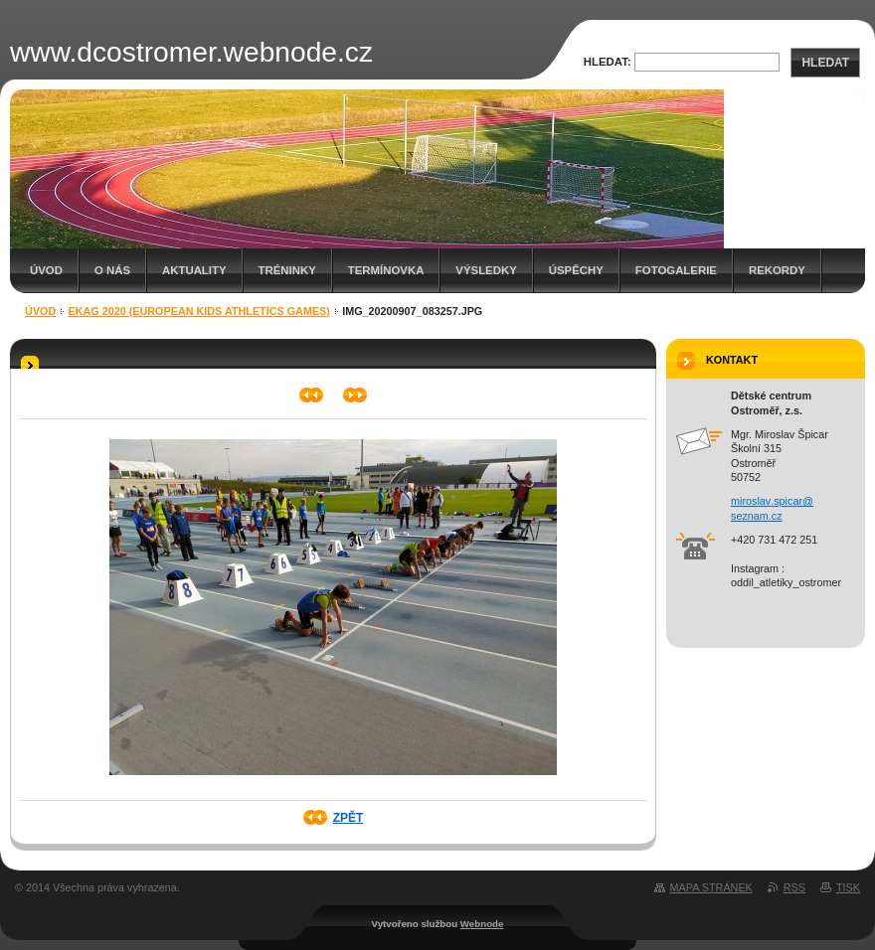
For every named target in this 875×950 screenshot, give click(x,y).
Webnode (482, 923)
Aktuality (194, 270)
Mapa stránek (711, 887)
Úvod (46, 270)
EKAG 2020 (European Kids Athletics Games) (199, 311)
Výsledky (485, 270)
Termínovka (386, 270)
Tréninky (287, 270)
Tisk (848, 887)
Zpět (348, 818)
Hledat (825, 63)
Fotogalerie (676, 270)
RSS (794, 887)
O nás (112, 270)
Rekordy (777, 270)
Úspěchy (576, 270)
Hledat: (607, 62)
